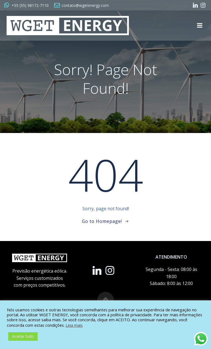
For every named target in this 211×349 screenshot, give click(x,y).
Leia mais (74, 325)
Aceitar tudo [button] (23, 336)
